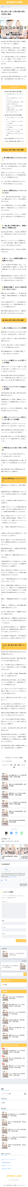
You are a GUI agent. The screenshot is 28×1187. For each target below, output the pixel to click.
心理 (9, 838)
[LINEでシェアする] (22, 834)
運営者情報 (7, 1162)
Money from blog (12, 876)
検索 (25, 761)
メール (3, 927)
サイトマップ (7, 1165)
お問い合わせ (7, 1168)
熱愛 (19, 764)
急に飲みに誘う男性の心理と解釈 (13, 91)
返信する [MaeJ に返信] (23, 884)
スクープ (23, 764)
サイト (3, 933)
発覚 (14, 767)
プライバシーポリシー (10, 1159)
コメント (5, 901)
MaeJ (6, 869)
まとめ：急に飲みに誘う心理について (14, 141)
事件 (11, 764)
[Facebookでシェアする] (11, 834)
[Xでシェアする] (6, 834)
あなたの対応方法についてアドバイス (14, 138)
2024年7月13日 (8, 870)
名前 (3, 920)
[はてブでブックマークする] (16, 834)
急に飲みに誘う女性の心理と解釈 (13, 115)
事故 (15, 764)
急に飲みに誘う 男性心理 (12, 841)
